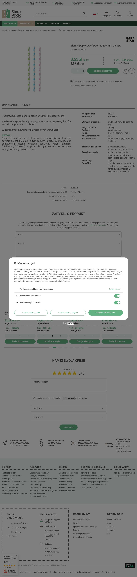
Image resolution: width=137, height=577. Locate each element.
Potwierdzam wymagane (68, 312)
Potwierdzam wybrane (31, 312)
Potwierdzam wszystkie (105, 312)
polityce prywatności (40, 274)
